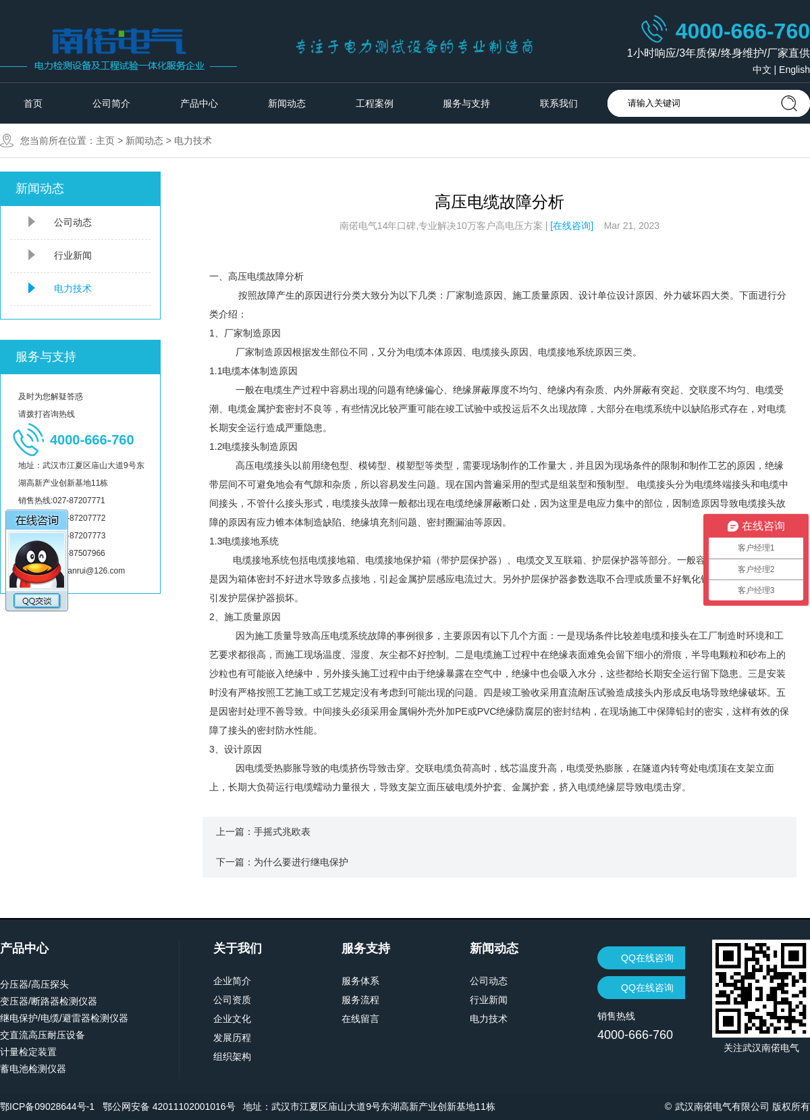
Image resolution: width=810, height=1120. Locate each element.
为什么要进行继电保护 (301, 862)
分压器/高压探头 (34, 984)
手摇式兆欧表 (282, 831)
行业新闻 (73, 255)
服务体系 (360, 980)
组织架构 (232, 1056)
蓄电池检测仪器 (33, 1068)
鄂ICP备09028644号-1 (47, 1106)
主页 (105, 140)
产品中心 (199, 103)
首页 (33, 103)
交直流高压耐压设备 (42, 1034)
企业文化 (232, 1018)
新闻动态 (287, 103)
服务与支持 (466, 103)
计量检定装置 (28, 1051)
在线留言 (360, 1018)
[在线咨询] (571, 225)
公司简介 (111, 103)
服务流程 (360, 999)
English (794, 69)
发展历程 (232, 1037)
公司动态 (73, 222)
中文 (762, 69)
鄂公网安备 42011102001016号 (169, 1106)
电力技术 (193, 140)
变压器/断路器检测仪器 (48, 1001)
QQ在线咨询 (647, 957)
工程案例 (375, 103)
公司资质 (232, 999)
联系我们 (559, 103)
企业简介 (232, 980)
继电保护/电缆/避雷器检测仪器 (64, 1018)
